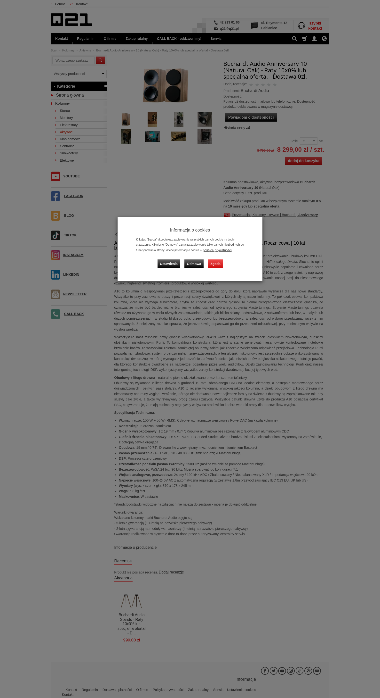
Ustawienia (172, 260)
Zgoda (214, 260)
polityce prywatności (216, 249)
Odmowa (195, 260)
